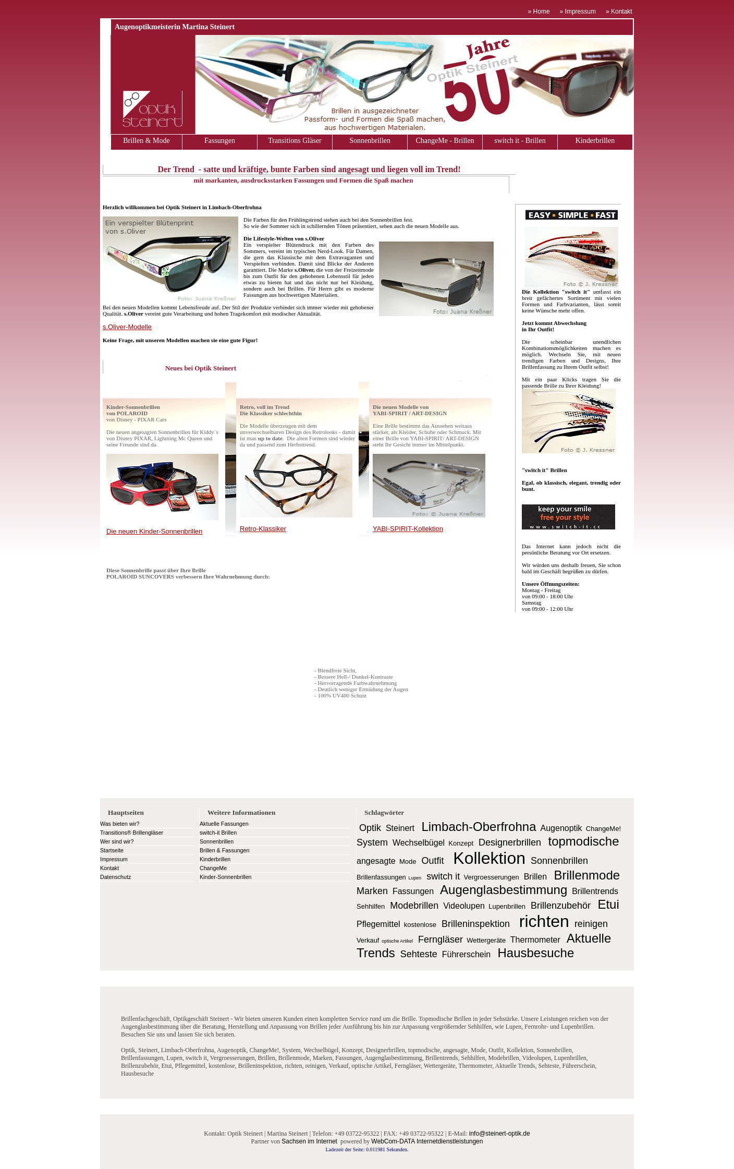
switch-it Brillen (218, 832)
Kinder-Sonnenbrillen (226, 877)
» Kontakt (620, 11)
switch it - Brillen (519, 140)
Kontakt (109, 868)
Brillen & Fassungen (224, 850)
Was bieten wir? (119, 824)
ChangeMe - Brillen (445, 140)
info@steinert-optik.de (499, 1133)
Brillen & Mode (146, 140)
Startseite (112, 850)
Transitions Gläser (295, 140)
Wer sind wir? (116, 841)
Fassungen (219, 140)
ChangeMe (213, 868)
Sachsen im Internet (309, 1141)
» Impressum (578, 11)
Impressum (114, 859)
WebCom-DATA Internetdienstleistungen (427, 1141)
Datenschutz (115, 877)
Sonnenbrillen (369, 140)
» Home (539, 11)
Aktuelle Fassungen (224, 824)
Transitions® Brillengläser (131, 832)
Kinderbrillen (595, 140)
